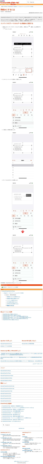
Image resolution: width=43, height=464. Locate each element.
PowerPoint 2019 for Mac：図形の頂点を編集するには (12, 416)
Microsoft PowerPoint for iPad (6, 391)
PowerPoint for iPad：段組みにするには (11, 319)
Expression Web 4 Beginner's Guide (8, 456)
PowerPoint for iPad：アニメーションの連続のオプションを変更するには (16, 417)
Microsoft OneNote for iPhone (6, 378)
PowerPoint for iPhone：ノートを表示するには (11, 412)
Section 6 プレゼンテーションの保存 (10, 287)
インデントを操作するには (12, 300)
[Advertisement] (21, 330)
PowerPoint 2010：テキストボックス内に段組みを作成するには (15, 318)
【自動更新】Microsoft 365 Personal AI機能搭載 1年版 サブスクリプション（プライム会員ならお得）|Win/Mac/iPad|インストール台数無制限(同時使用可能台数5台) (21, 354)
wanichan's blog (25, 442)
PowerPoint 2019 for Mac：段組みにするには (12, 315)
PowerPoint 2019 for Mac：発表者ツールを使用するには (13, 409)
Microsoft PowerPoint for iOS (6, 343)
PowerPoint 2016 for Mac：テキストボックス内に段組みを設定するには (17, 317)
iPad (9, 4)
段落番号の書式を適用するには (13, 298)
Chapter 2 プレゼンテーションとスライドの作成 (13, 292)
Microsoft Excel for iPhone (6, 373)
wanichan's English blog (27, 450)
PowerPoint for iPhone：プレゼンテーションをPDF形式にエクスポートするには (18, 407)
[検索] (33, 2)
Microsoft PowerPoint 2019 (6, 393)
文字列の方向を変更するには (12, 303)
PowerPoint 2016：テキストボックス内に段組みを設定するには (15, 316)
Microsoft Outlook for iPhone (6, 380)
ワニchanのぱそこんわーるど (6, 437)
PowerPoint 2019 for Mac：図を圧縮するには (11, 414)
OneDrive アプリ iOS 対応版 (6, 346)
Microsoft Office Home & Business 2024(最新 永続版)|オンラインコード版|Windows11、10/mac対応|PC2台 (21, 361)
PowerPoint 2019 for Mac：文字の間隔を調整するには (12, 411)
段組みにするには (8, 10)
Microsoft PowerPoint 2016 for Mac (7, 388)
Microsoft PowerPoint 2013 (6, 398)
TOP (2, 4)
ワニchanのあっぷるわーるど (6, 442)
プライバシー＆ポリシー (24, 461)
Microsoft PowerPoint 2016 (6, 395)
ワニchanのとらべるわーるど (27, 439)
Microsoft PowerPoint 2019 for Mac (7, 386)
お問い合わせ (16, 461)
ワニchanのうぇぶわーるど (6, 434)
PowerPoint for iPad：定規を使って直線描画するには (12, 405)
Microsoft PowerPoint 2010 (6, 400)
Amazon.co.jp (4, 350)
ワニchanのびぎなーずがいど (6, 445)
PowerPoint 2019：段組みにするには (10, 314)
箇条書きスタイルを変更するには (13, 296)
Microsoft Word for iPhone (6, 370)
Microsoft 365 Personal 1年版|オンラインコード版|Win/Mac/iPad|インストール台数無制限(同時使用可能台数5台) (21, 358)
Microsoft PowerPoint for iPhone (8, 291)
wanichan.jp (24, 436)
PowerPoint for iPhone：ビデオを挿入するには (11, 421)
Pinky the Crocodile (26, 448)
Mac (5, 4)
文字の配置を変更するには (12, 302)
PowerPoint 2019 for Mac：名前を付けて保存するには (12, 419)
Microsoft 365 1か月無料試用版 (28, 343)
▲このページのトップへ (37, 363)
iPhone (13, 4)
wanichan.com (21, 428)
